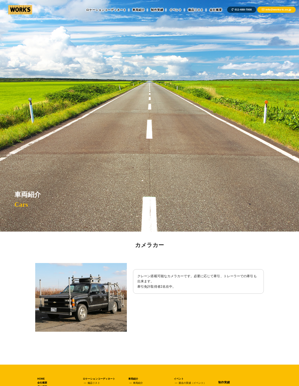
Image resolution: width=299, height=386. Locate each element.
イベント (175, 10)
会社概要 (216, 10)
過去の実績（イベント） (192, 382)
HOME (41, 378)
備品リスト (195, 10)
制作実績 (157, 10)
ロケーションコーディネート (106, 10)
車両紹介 (138, 10)
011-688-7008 (242, 9)
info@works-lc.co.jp (276, 9)
